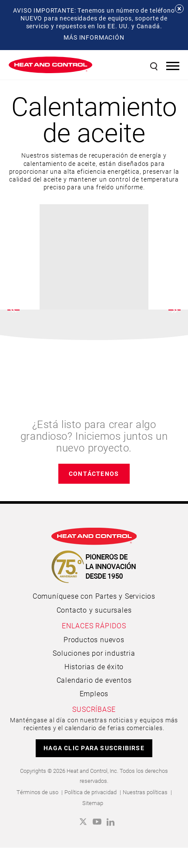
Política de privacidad (90, 792)
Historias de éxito (94, 666)
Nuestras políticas (145, 792)
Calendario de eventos (94, 679)
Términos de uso (37, 792)
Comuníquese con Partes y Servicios (94, 595)
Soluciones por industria (94, 652)
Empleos (94, 693)
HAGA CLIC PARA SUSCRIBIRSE (94, 748)
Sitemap (92, 803)
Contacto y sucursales (94, 609)
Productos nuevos (94, 639)
